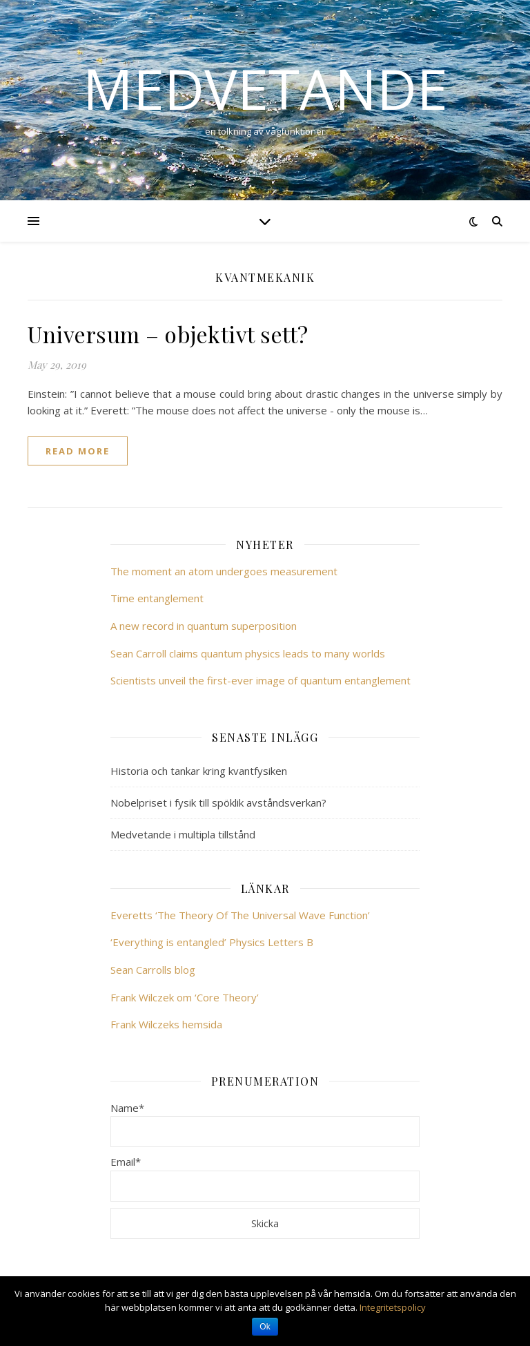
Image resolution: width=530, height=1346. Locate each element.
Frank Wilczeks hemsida (166, 1024)
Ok (264, 1326)
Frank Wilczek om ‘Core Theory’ (184, 997)
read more (78, 451)
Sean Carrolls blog (152, 970)
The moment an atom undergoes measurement (223, 571)
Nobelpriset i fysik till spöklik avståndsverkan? (218, 802)
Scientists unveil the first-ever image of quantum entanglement (260, 680)
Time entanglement (157, 598)
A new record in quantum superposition (203, 626)
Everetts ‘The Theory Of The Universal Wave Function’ (240, 915)
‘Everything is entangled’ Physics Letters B (211, 942)
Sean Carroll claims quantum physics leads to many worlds (247, 653)
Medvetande (265, 88)
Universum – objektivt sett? (168, 334)
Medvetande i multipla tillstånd (182, 834)
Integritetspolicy (393, 1307)
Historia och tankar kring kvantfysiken (198, 771)
